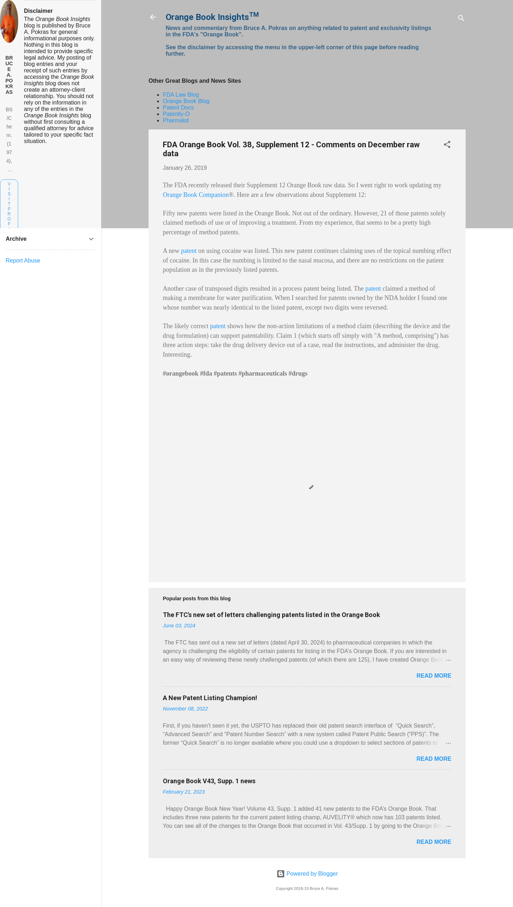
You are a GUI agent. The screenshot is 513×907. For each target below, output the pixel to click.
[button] (447, 145)
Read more (433, 676)
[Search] (461, 19)
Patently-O (176, 114)
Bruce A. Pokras (9, 75)
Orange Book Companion (196, 194)
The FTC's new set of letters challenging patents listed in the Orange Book (271, 614)
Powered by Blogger (307, 874)
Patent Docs (178, 108)
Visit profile (9, 211)
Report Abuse (23, 261)
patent (189, 250)
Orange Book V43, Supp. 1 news (209, 781)
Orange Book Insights (212, 17)
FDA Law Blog (181, 95)
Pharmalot (176, 120)
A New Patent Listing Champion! (210, 698)
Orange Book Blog (186, 101)
